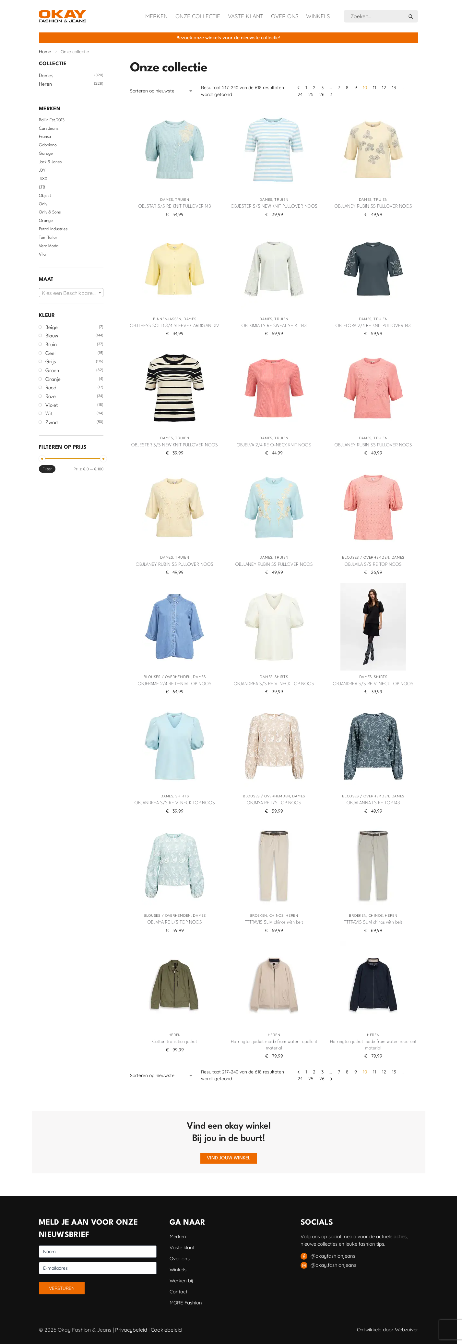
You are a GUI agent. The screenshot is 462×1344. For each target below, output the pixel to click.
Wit (49, 414)
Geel (50, 353)
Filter (47, 468)
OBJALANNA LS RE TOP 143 (373, 803)
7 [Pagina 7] (339, 88)
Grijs (50, 362)
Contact (178, 1292)
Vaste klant (245, 16)
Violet (51, 405)
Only (43, 204)
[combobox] (71, 292)
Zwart (52, 422)
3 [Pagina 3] (322, 88)
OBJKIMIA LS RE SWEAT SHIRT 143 (274, 325)
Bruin (51, 344)
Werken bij (181, 1280)
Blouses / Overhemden (365, 557)
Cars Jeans (48, 129)
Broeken (258, 915)
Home (45, 51)
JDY (42, 170)
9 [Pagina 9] (355, 88)
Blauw (51, 336)
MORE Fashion (186, 1303)
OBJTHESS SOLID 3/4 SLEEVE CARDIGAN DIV (174, 325)
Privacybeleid (131, 1329)
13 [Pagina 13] (394, 88)
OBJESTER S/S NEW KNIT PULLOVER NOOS (274, 206)
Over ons (284, 16)
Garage (46, 153)
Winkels (318, 16)
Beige (51, 327)
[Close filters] (105, 63)
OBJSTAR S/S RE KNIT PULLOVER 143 (174, 206)
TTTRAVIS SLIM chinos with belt (274, 922)
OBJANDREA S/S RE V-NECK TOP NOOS (274, 684)
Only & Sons (50, 212)
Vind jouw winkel (228, 1158)
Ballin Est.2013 (52, 120)
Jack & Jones (50, 162)
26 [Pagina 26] (322, 94)
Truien (182, 199)
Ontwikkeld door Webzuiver (387, 1329)
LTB (42, 187)
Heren (292, 915)
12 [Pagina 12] (384, 88)
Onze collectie (197, 16)
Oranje (53, 379)
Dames (166, 199)
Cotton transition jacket (174, 1041)
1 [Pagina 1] (306, 88)
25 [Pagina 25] (311, 94)
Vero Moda (48, 246)
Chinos (276, 915)
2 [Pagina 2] (314, 88)
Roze (50, 396)
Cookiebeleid (166, 1329)
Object (45, 196)
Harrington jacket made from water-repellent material (274, 1044)
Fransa (45, 137)
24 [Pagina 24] (300, 94)
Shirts (281, 676)
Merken (156, 16)
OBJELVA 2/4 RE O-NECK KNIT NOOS (274, 445)
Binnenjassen (167, 319)
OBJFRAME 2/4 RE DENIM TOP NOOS (174, 684)
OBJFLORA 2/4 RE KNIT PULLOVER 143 (373, 325)
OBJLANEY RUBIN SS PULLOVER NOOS (373, 206)
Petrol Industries (53, 229)
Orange (46, 221)
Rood (50, 388)
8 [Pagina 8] (347, 88)
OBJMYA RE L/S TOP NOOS (274, 803)
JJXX (43, 179)
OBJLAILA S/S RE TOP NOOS (373, 564)
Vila (42, 254)
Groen (52, 370)
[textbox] (71, 292)
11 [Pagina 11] (374, 88)
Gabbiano (48, 145)
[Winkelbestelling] (162, 91)
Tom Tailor (48, 238)
